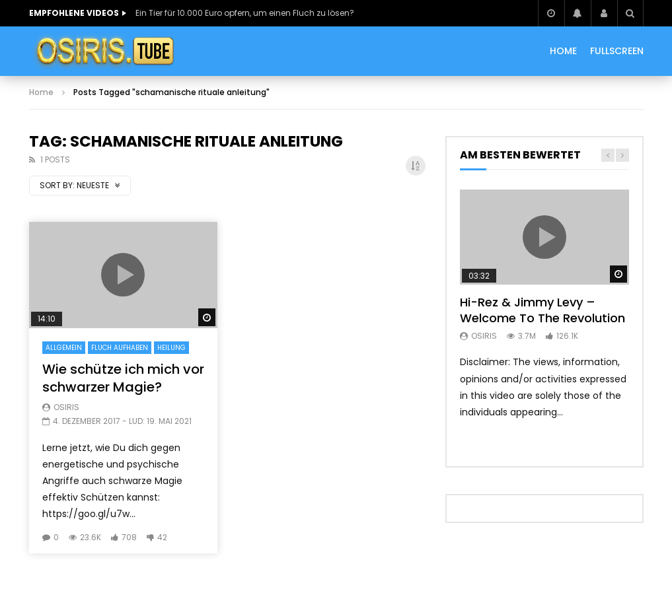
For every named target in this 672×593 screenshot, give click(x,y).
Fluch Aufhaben (119, 348)
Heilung (171, 348)
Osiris (66, 407)
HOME (563, 50)
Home (41, 92)
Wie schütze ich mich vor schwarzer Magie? (123, 378)
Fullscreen (617, 50)
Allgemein (64, 348)
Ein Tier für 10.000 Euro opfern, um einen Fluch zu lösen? (244, 12)
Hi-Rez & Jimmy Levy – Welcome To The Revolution (542, 310)
